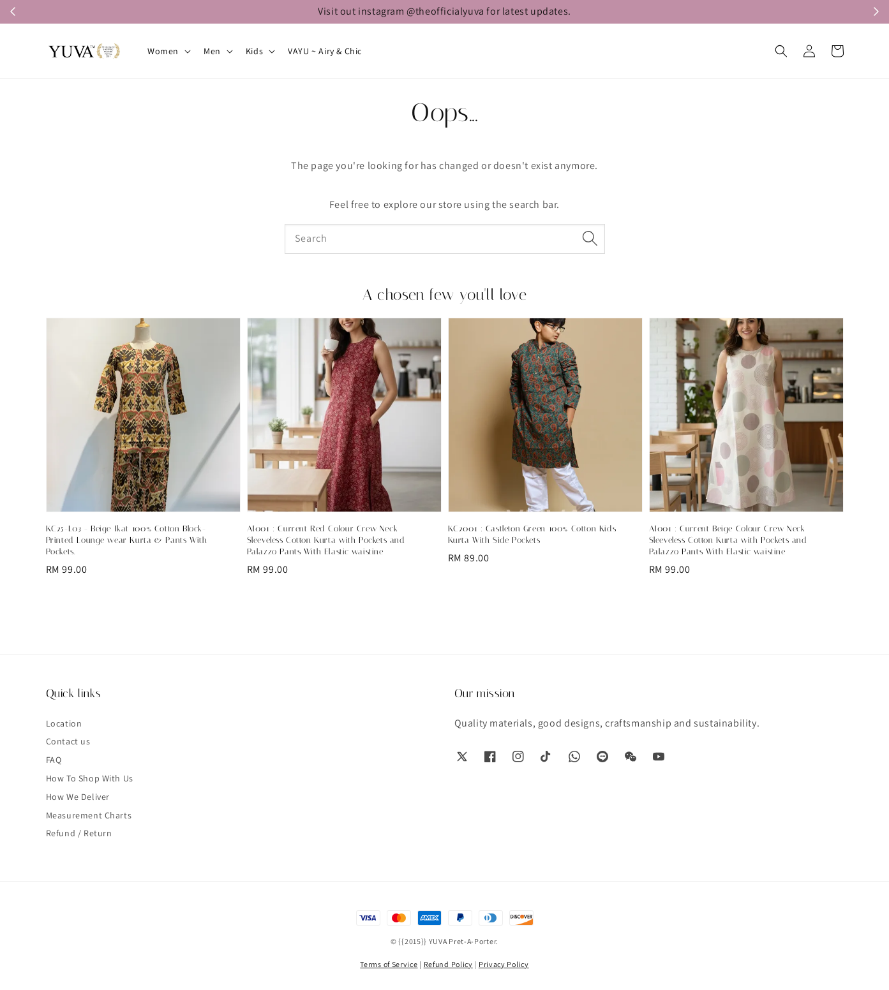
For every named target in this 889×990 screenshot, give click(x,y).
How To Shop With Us (89, 778)
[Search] (590, 239)
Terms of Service (388, 964)
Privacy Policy (504, 964)
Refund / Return (79, 833)
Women (163, 51)
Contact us (68, 741)
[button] (781, 51)
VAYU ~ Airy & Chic (325, 51)
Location (64, 723)
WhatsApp (654, 11)
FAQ (54, 759)
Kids (254, 51)
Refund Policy (448, 964)
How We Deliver (78, 796)
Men (212, 51)
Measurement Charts (89, 815)
